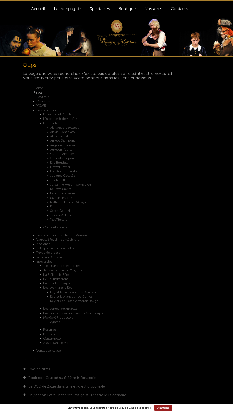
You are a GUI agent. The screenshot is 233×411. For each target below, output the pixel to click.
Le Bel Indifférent (55, 279)
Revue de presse (48, 253)
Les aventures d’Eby (58, 288)
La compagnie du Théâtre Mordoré (62, 235)
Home (38, 88)
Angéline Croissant (64, 145)
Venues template (48, 350)
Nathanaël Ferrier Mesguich (70, 202)
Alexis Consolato (62, 132)
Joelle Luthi (58, 180)
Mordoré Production (58, 317)
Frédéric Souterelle (63, 171)
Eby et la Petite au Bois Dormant (73, 292)
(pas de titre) (39, 369)
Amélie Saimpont (62, 141)
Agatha (55, 322)
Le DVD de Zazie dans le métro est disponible (66, 386)
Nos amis (43, 244)
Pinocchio (50, 334)
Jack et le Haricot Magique (62, 270)
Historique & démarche (60, 119)
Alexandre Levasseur (65, 128)
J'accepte (163, 407)
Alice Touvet (59, 136)
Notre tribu (51, 123)
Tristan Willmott (61, 215)
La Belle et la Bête (56, 275)
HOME (41, 105)
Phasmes (49, 330)
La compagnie (47, 110)
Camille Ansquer (62, 154)
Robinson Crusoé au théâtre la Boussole (62, 377)
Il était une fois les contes (62, 266)
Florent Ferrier (60, 167)
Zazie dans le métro (58, 343)
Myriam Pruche (61, 198)
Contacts (43, 101)
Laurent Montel (61, 189)
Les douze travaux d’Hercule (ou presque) (73, 313)
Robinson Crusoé (49, 257)
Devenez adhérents (57, 114)
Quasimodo (52, 338)
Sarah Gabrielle (61, 211)
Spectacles (44, 261)
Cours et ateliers (55, 227)
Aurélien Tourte (61, 149)
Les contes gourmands (60, 309)
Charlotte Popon (62, 158)
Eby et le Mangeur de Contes (71, 297)
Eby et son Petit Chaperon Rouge (74, 301)
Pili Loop (56, 206)
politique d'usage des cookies (133, 407)
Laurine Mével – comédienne (57, 240)
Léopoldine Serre (62, 193)
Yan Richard (58, 220)
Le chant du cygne (57, 283)
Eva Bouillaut (59, 163)
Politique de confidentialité (55, 248)
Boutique (42, 97)
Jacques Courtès (62, 176)
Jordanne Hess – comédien (70, 184)
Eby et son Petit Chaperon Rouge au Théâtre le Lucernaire (77, 395)
